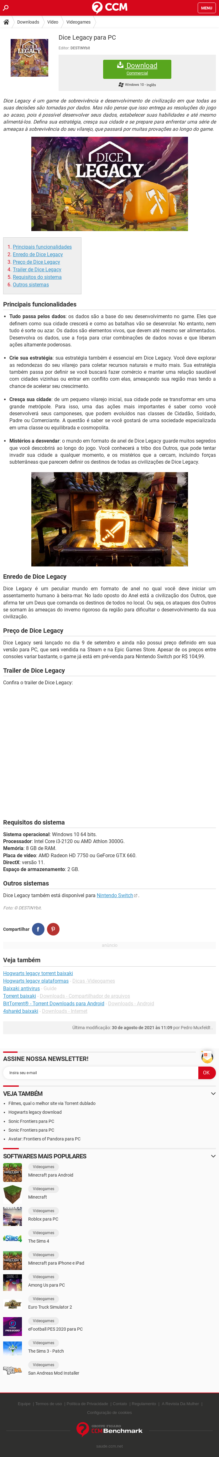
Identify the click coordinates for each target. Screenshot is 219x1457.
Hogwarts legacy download (35, 1112)
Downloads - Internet (64, 1011)
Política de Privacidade (87, 1403)
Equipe (24, 1403)
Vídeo (52, 22)
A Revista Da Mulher (180, 1403)
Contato (120, 1403)
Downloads (28, 22)
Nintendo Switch (115, 895)
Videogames (78, 22)
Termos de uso (48, 1403)
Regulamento (144, 1403)
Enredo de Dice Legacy (38, 254)
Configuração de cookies (109, 1412)
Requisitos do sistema (37, 277)
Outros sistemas (31, 285)
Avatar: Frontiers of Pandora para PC (44, 1138)
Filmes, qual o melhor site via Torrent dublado (52, 1103)
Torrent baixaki (19, 996)
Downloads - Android (131, 1004)
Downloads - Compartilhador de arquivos (85, 996)
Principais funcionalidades (42, 247)
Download (137, 69)
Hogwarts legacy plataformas (36, 981)
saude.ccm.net (109, 1446)
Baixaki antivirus (21, 988)
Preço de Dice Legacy (36, 262)
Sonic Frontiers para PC (31, 1121)
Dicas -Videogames (93, 981)
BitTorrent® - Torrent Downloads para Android (53, 1004)
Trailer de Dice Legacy (37, 270)
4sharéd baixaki (20, 1011)
